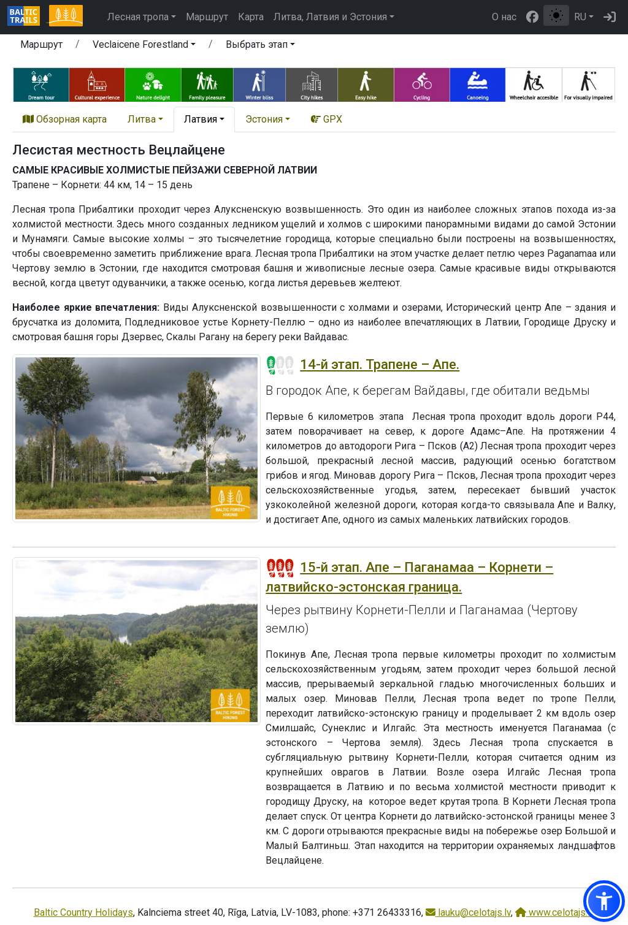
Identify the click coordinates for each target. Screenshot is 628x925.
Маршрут (207, 17)
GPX (326, 119)
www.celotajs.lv (555, 912)
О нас (504, 17)
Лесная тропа (138, 17)
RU (580, 17)
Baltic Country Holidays (83, 912)
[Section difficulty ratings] (280, 365)
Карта (251, 17)
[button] (144, 46)
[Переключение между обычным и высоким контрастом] (556, 15)
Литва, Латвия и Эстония (330, 17)
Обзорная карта (65, 119)
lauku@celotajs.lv (468, 912)
